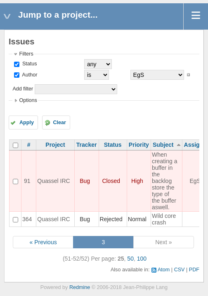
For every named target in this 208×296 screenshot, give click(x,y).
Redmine (79, 287)
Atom (164, 270)
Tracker (86, 144)
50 (130, 258)
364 (27, 219)
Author (29, 75)
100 (142, 258)
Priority (139, 144)
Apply (26, 122)
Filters (26, 54)
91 (27, 181)
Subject (163, 144)
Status (29, 64)
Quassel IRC (53, 181)
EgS (194, 181)
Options (28, 100)
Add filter (22, 89)
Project (55, 144)
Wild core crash (164, 219)
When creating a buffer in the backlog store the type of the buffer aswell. (164, 180)
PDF (194, 270)
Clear (59, 122)
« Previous (43, 242)
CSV (179, 270)
